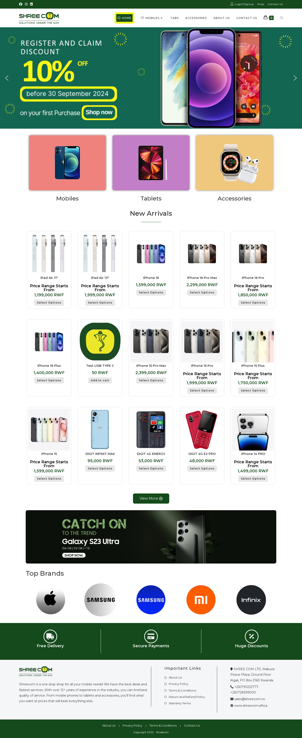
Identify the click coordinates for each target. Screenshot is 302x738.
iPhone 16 (151, 278)
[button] (6, 78)
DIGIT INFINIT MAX (100, 454)
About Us (175, 677)
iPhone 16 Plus (49, 366)
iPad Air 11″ (49, 278)
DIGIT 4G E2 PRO (202, 454)
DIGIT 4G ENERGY (151, 454)
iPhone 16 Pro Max (202, 278)
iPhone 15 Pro (202, 366)
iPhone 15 (49, 454)
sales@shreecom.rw (249, 699)
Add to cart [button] (100, 380)
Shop (260, 4)
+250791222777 (246, 687)
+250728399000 (243, 692)
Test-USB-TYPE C (100, 366)
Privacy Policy (178, 684)
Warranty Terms (180, 703)
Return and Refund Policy (187, 697)
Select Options (49, 302)
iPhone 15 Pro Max (151, 366)
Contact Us (275, 4)
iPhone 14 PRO (253, 454)
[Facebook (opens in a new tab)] (21, 4)
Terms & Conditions (182, 690)
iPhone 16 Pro (253, 278)
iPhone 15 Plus (253, 366)
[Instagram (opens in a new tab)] (26, 4)
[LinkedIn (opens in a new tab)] (31, 4)
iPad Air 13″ (100, 278)
